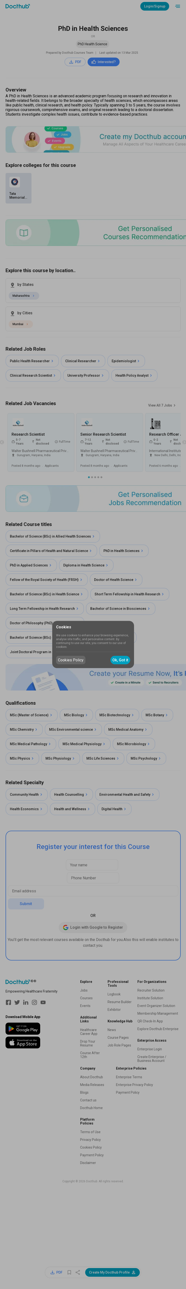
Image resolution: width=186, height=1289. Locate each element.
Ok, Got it (120, 660)
